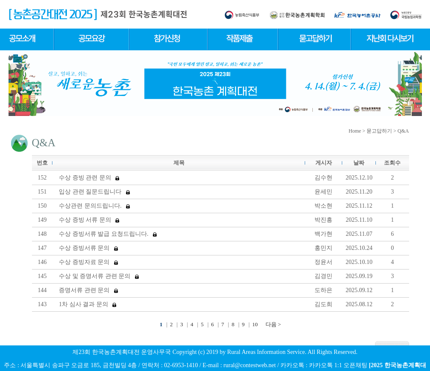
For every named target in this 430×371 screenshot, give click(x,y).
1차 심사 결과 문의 (87, 304)
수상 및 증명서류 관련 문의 (99, 276)
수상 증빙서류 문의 (88, 248)
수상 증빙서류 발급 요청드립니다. (108, 234)
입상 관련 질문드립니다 (94, 191)
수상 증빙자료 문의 (88, 262)
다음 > (273, 324)
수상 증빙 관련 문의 (89, 177)
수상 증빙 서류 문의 (89, 220)
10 (255, 324)
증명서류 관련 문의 (88, 290)
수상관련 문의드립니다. (94, 206)
